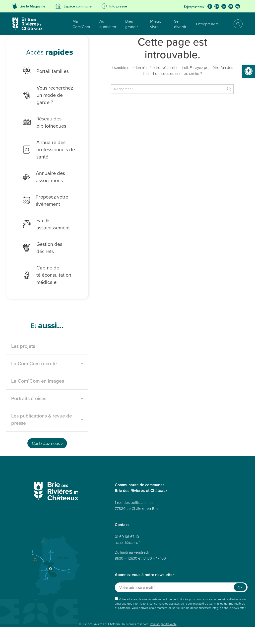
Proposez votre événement (41, 193)
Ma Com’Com (62, 24)
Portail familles (42, 71)
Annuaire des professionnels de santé (45, 142)
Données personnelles (44, 612)
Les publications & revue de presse (41, 399)
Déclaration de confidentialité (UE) (34, 618)
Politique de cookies (119, 612)
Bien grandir (122, 24)
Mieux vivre (151, 24)
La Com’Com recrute (34, 343)
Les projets (23, 325)
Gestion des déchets (48, 231)
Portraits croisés (28, 378)
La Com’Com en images (37, 360)
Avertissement (67, 618)
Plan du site (19, 612)
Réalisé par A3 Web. (163, 604)
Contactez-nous (46, 423)
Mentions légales (92, 612)
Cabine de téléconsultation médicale (43, 254)
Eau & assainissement (49, 213)
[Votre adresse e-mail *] (181, 567)
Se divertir (177, 24)
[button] (248, 71)
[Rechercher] (172, 89)
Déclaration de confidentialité (155, 612)
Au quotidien (93, 24)
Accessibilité (70, 612)
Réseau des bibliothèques (41, 115)
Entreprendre (205, 24)
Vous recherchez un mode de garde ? (47, 91)
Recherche (235, 23)
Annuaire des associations (40, 169)
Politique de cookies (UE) (193, 612)
